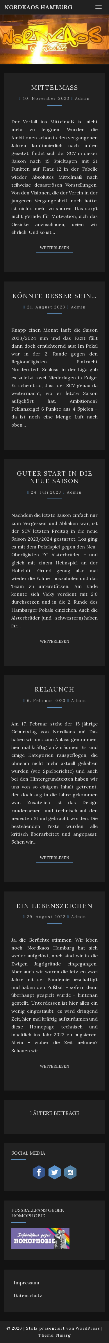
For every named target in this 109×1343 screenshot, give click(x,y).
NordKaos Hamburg (38, 7)
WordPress (88, 1328)
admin (82, 98)
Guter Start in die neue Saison (54, 477)
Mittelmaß (54, 87)
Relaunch (55, 689)
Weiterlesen (56, 247)
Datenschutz (28, 1295)
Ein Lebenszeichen (54, 906)
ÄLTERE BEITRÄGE (54, 1113)
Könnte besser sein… (54, 296)
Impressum (26, 1283)
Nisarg (63, 1335)
